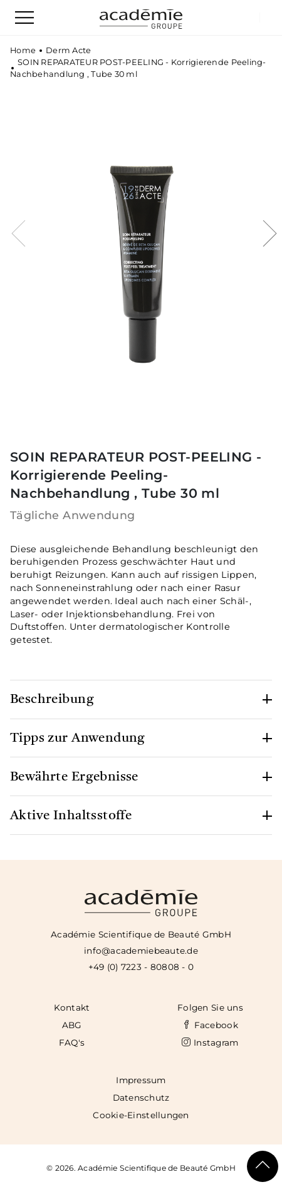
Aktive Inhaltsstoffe (71, 815)
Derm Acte (68, 50)
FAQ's (72, 1043)
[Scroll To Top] (262, 1166)
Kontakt (72, 1008)
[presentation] (20, 244)
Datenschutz (141, 1098)
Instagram (210, 1043)
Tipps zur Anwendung (77, 738)
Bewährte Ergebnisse (74, 777)
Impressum (140, 1080)
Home (23, 50)
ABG (72, 1025)
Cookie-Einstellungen (141, 1115)
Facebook (210, 1025)
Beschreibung (52, 699)
